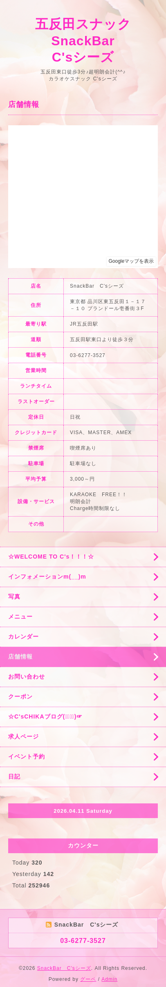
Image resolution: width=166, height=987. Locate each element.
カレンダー (23, 636)
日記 (14, 776)
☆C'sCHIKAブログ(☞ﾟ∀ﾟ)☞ (45, 716)
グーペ (88, 979)
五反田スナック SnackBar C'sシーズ (90, 40)
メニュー (20, 616)
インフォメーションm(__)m (47, 576)
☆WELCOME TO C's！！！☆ (51, 556)
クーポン (20, 696)
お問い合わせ (26, 676)
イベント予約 (26, 756)
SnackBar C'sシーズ (64, 968)
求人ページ (23, 736)
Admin (109, 979)
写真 (14, 596)
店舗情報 (20, 656)
